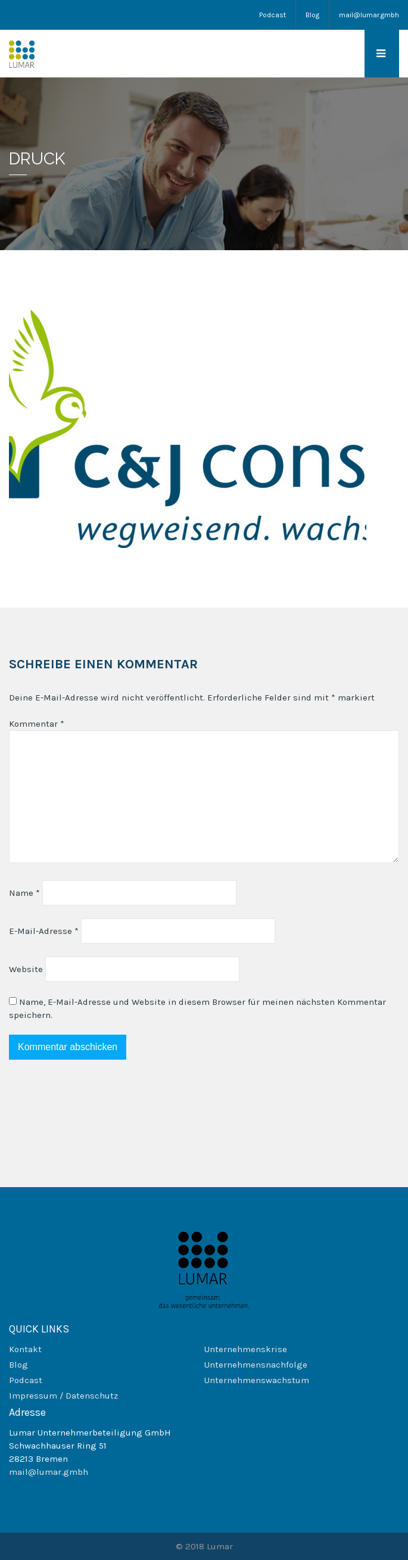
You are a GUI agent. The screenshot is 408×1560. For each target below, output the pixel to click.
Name (24, 893)
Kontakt (25, 1349)
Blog (312, 15)
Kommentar (36, 723)
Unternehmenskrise (245, 1349)
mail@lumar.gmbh (369, 15)
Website (26, 969)
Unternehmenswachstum (256, 1380)
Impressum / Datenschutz (63, 1395)
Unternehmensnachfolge (255, 1364)
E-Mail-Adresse (44, 931)
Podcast (272, 15)
